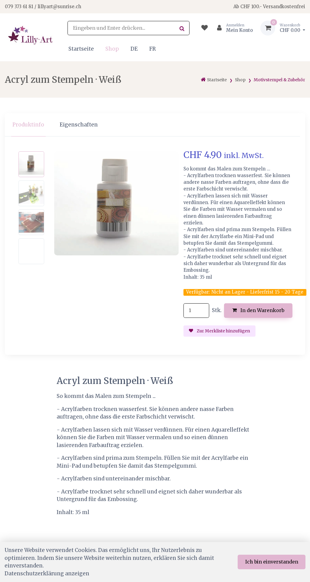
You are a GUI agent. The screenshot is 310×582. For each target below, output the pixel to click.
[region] (155, 124)
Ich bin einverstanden (271, 562)
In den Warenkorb (258, 310)
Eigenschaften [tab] (79, 124)
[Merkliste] (204, 28)
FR (152, 48)
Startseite (81, 48)
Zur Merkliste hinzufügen (219, 331)
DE (134, 48)
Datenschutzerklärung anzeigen (47, 573)
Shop (112, 48)
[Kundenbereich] (232, 28)
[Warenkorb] (282, 28)
